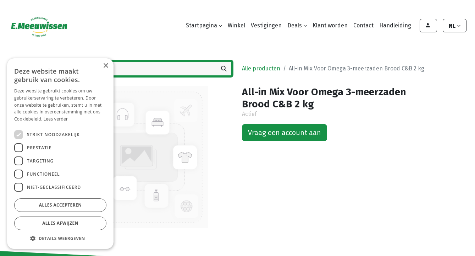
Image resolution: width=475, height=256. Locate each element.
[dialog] (60, 153)
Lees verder (56, 119)
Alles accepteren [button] (60, 205)
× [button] (105, 66)
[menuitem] (236, 25)
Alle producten (261, 68)
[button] (60, 238)
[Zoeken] (223, 68)
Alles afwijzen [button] (60, 223)
